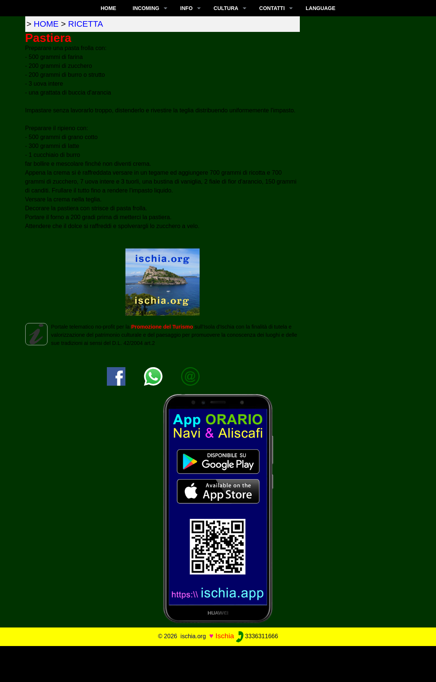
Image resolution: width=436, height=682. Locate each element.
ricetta (85, 24)
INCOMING (146, 8)
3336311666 (257, 636)
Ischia (224, 636)
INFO (186, 8)
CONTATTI (272, 8)
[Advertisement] (218, 662)
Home (108, 8)
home (46, 24)
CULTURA (226, 8)
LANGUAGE (320, 8)
